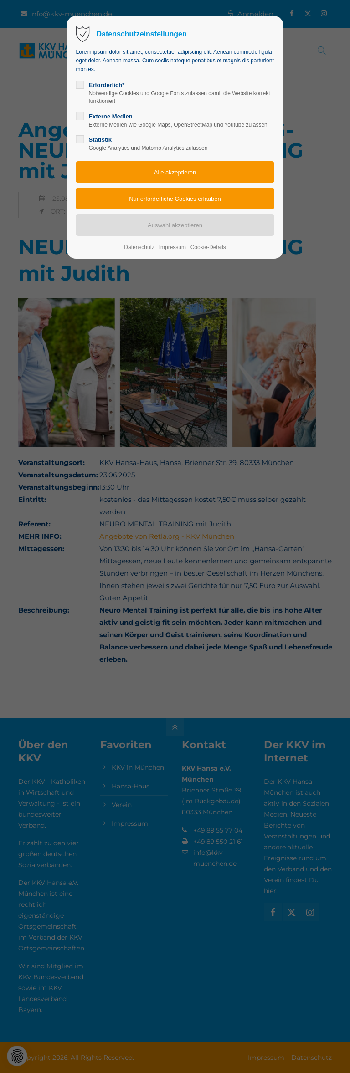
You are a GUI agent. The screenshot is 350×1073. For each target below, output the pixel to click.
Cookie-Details (208, 247)
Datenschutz (139, 247)
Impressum (172, 247)
